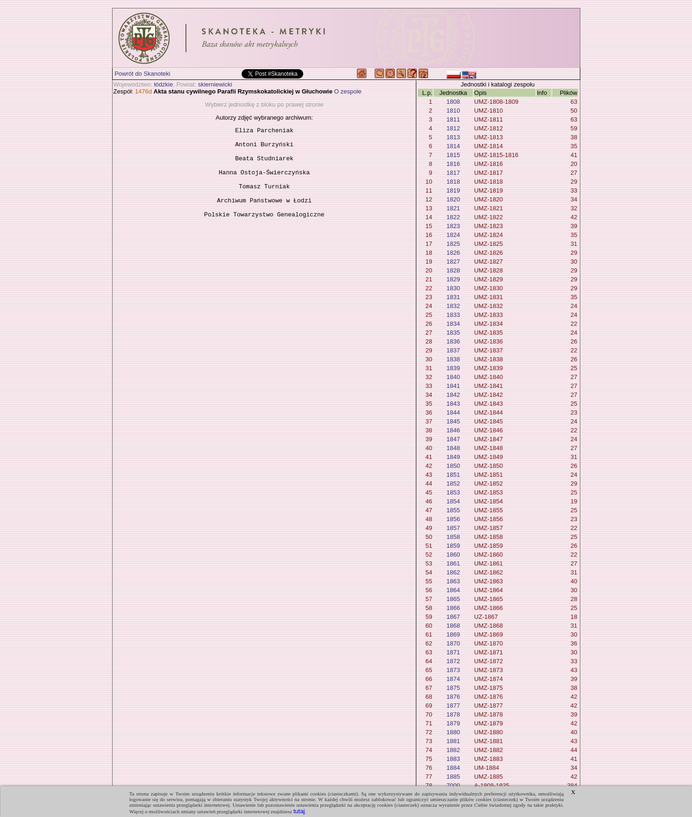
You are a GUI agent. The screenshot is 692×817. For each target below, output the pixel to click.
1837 (453, 350)
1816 (453, 163)
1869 (453, 634)
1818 (453, 181)
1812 (453, 128)
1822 (453, 217)
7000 (453, 785)
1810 (453, 110)
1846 (453, 430)
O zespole (348, 91)
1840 (453, 376)
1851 (453, 474)
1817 (453, 172)
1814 (453, 146)
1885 (453, 776)
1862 (453, 572)
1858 (453, 536)
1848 (453, 448)
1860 (453, 554)
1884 (453, 767)
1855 (453, 510)
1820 (453, 199)
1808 (453, 101)
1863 (453, 581)
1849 (453, 456)
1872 (453, 661)
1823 (453, 225)
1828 (453, 270)
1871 (453, 652)
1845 (453, 421)
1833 (453, 314)
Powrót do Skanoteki (142, 73)
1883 (453, 758)
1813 (453, 137)
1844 (453, 412)
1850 (453, 465)
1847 (453, 439)
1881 (453, 741)
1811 (453, 119)
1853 (453, 492)
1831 (453, 297)
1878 (453, 714)
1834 (453, 323)
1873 (453, 670)
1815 (453, 154)
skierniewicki (215, 84)
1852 (453, 483)
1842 (453, 394)
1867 (453, 616)
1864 (453, 590)
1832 (453, 305)
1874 (453, 678)
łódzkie (163, 84)
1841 (453, 385)
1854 (453, 501)
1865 (453, 598)
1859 (453, 545)
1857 (453, 527)
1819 (453, 190)
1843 (453, 403)
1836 (453, 341)
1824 (453, 234)
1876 (453, 696)
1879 (453, 723)
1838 (453, 359)
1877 (453, 705)
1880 (453, 732)
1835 (453, 332)
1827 (453, 261)
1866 (453, 607)
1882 (453, 749)
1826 (453, 252)
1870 (453, 643)
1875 (453, 687)
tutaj (299, 811)
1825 (453, 243)
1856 (453, 519)
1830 (453, 288)
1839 (453, 368)
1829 (453, 279)
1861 (453, 563)
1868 (453, 625)
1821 (453, 208)
